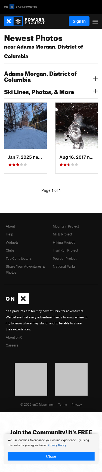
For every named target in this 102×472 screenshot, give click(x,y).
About (10, 226)
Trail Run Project (65, 250)
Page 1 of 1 (51, 190)
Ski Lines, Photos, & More (51, 91)
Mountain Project (66, 226)
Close (51, 456)
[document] (51, 449)
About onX (14, 337)
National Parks (64, 266)
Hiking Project (64, 242)
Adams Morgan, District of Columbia (51, 76)
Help (9, 234)
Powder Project (64, 258)
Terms (62, 404)
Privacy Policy (57, 445)
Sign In (79, 21)
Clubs (10, 250)
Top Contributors (19, 258)
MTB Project (62, 234)
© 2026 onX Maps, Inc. (37, 404)
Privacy (77, 404)
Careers (12, 345)
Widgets (12, 242)
